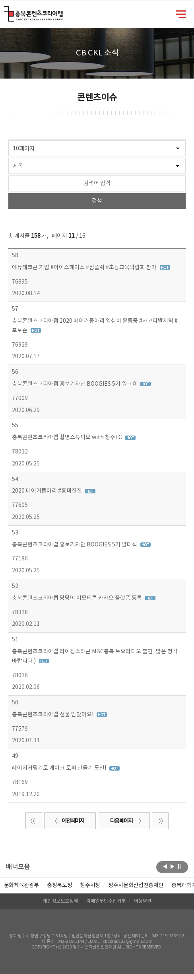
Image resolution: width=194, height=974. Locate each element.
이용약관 (142, 901)
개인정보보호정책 (60, 901)
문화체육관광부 (21, 885)
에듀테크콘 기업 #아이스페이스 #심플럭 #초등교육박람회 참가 (85, 267)
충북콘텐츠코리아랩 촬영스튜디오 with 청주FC (67, 437)
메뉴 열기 (181, 13)
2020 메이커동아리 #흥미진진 (47, 491)
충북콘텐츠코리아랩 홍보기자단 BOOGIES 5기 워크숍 (75, 384)
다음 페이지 (126, 821)
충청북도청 (59, 885)
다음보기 (172, 866)
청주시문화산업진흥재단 (135, 885)
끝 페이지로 (160, 820)
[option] (59, 885)
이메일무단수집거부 (106, 901)
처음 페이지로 (33, 820)
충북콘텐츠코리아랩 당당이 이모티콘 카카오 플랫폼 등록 (77, 598)
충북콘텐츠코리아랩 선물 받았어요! (53, 715)
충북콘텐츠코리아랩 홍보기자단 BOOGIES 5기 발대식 (75, 545)
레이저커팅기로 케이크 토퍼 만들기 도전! (59, 768)
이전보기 (165, 866)
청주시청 (90, 885)
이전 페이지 (68, 821)
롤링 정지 (179, 866)
